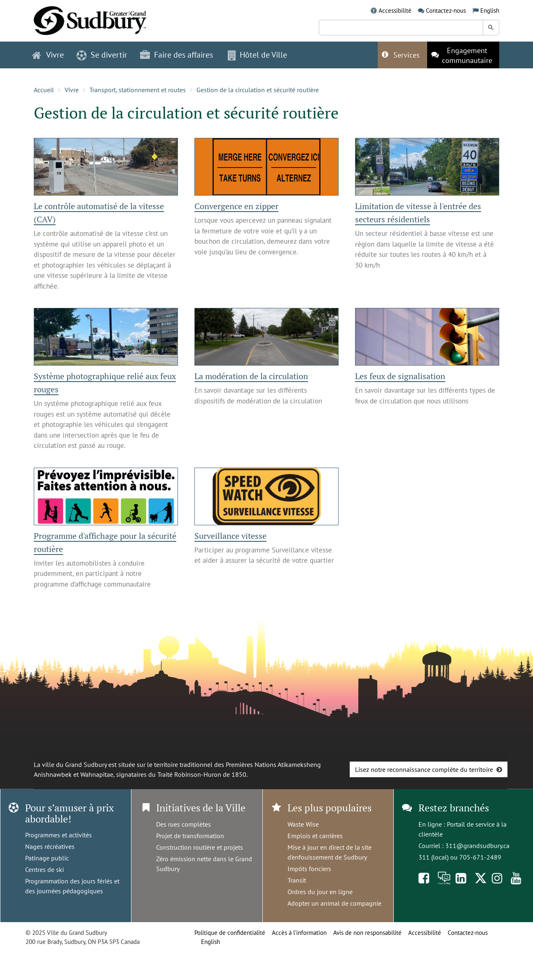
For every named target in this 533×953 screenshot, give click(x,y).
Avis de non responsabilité (367, 933)
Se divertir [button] (102, 54)
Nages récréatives (50, 846)
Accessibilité (395, 10)
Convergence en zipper (236, 206)
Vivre (72, 90)
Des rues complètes (183, 824)
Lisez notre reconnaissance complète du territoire (424, 769)
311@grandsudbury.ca (477, 845)
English (489, 10)
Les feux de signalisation (400, 376)
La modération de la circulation (251, 376)
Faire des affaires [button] (176, 54)
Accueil (44, 90)
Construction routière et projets (199, 847)
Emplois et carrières (315, 836)
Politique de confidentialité (229, 933)
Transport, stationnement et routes (137, 90)
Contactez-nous (446, 10)
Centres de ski (44, 869)
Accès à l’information (299, 933)
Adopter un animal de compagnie (334, 903)
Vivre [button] (48, 54)
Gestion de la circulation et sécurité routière (257, 90)
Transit (297, 880)
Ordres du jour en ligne (320, 892)
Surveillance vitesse (230, 535)
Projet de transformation (190, 836)
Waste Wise (303, 824)
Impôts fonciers (309, 868)
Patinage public (47, 858)
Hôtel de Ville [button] (257, 54)
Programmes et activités (58, 835)
